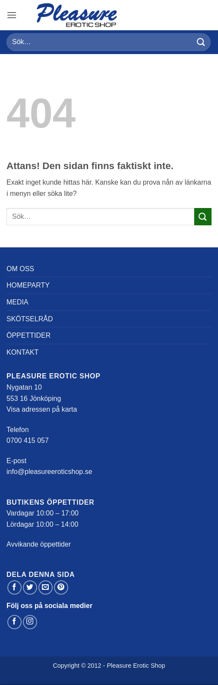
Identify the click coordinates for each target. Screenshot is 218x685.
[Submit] (201, 42)
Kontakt (22, 352)
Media (17, 302)
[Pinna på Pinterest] (61, 587)
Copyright (66, 665)
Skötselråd (29, 319)
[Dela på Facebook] (14, 587)
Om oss (20, 268)
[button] (11, 15)
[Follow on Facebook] (14, 622)
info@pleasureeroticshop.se (49, 471)
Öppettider (28, 335)
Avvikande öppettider (38, 544)
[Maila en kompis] (45, 587)
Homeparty (28, 285)
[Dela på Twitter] (30, 587)
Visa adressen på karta (41, 409)
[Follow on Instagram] (30, 622)
